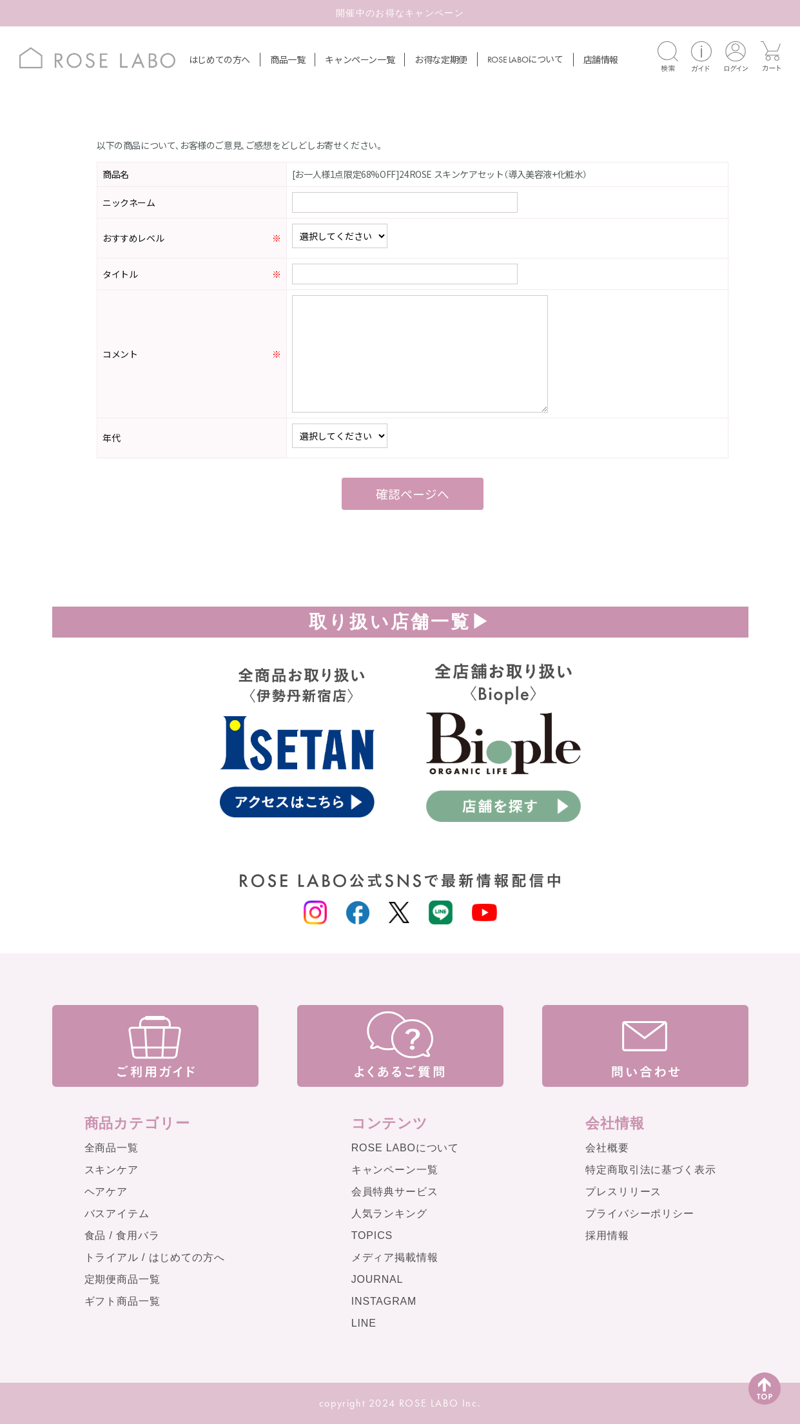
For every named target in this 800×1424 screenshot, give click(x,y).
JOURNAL (377, 1279)
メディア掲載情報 (394, 1257)
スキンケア (111, 1169)
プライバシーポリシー (639, 1213)
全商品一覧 (111, 1147)
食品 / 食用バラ (122, 1235)
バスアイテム (117, 1213)
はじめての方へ (219, 59)
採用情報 (607, 1235)
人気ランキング (389, 1213)
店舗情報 (600, 59)
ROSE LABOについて (405, 1147)
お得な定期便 (441, 59)
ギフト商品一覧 (122, 1301)
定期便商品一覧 (122, 1279)
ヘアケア (106, 1191)
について (525, 58)
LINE (363, 1323)
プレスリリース (623, 1191)
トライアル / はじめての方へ (154, 1257)
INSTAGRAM (384, 1301)
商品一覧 (287, 59)
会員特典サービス (394, 1191)
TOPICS (372, 1235)
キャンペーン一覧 (360, 59)
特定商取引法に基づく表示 (650, 1169)
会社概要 (607, 1147)
